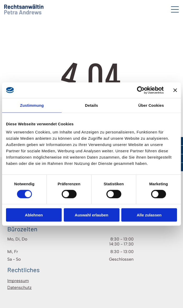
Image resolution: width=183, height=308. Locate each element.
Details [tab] (91, 105)
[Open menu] (175, 9)
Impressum (18, 280)
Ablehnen (34, 215)
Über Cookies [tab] (151, 105)
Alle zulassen (149, 215)
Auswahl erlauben (91, 215)
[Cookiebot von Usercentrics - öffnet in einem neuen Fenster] (141, 90)
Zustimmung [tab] (32, 105)
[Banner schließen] (175, 90)
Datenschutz (19, 287)
